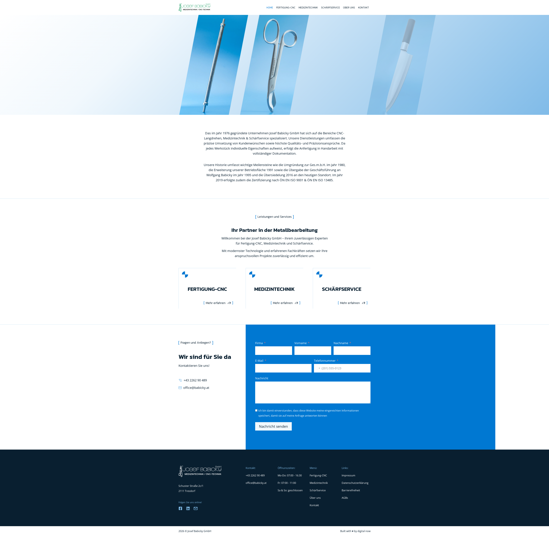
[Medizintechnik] (274, 288)
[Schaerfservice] (341, 288)
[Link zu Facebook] (180, 508)
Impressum (348, 475)
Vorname (300, 343)
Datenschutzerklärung (355, 483)
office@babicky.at (196, 388)
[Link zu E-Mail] (196, 508)
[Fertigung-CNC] (207, 288)
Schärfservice (330, 7)
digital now (363, 531)
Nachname (341, 343)
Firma (259, 343)
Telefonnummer (324, 361)
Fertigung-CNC (285, 7)
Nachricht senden (273, 426)
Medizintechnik (308, 7)
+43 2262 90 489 (195, 380)
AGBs (345, 498)
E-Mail (259, 361)
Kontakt (363, 7)
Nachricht (261, 378)
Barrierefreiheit (351, 490)
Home (269, 7)
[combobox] (317, 368)
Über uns (349, 7)
